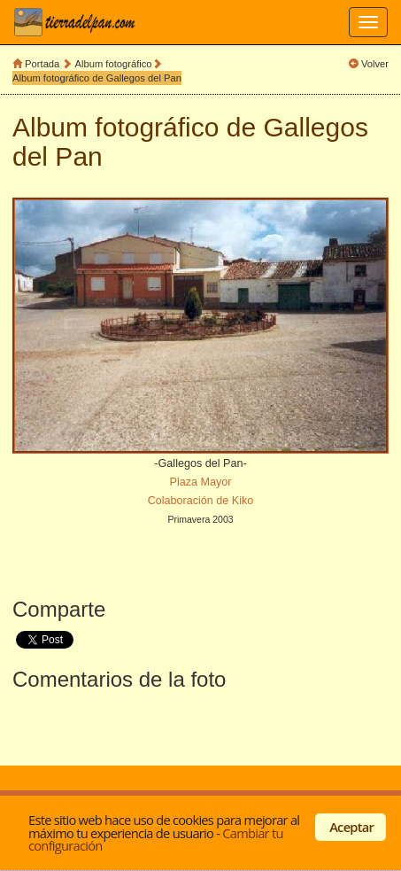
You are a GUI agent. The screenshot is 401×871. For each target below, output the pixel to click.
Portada (42, 63)
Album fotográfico (113, 63)
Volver (375, 63)
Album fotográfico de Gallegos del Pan (96, 78)
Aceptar (351, 827)
